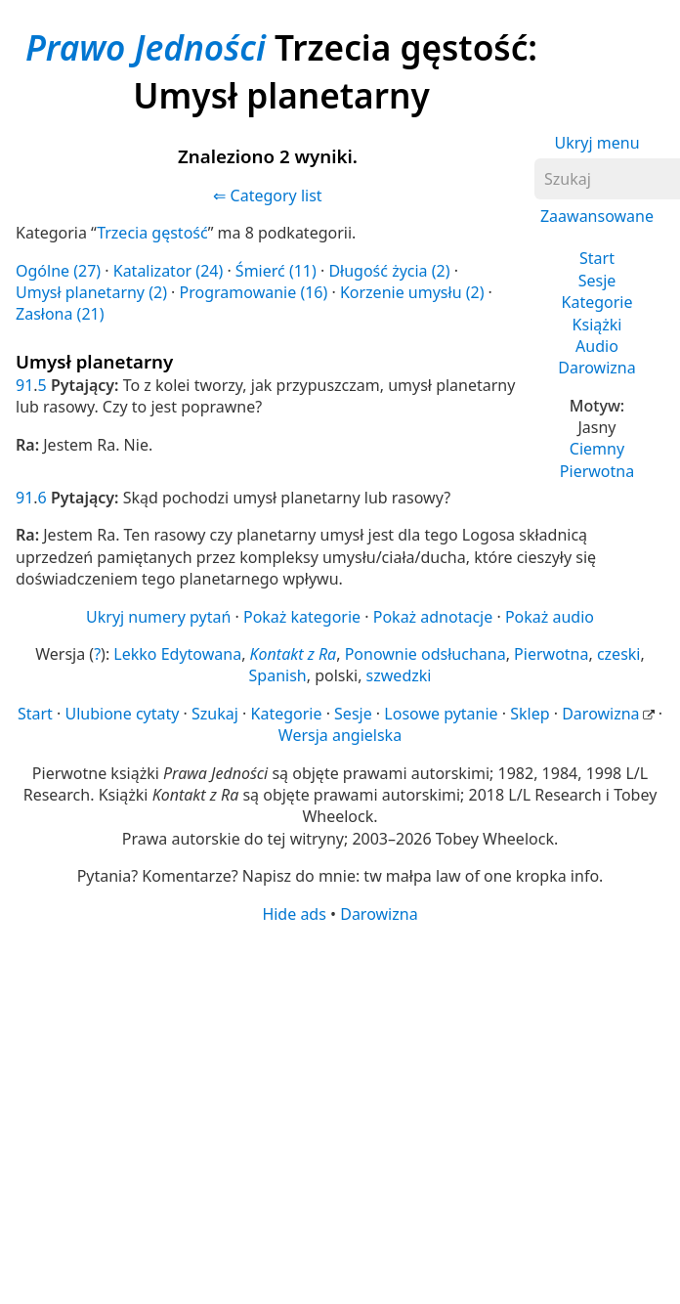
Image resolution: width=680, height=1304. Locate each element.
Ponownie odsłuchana (425, 654)
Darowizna (596, 367)
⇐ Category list (267, 195)
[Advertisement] (291, 1077)
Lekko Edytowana (177, 654)
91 (24, 385)
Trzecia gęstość (152, 232)
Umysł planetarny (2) (91, 292)
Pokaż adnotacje (433, 617)
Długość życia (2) (388, 271)
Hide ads (294, 914)
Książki (597, 324)
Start (597, 258)
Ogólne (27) (58, 271)
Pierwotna (597, 471)
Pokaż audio (549, 617)
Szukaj (214, 713)
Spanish (278, 675)
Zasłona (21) (60, 314)
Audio (596, 346)
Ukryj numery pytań (158, 617)
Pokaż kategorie (302, 617)
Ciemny (597, 448)
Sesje (597, 280)
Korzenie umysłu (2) (412, 292)
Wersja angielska (340, 735)
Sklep (529, 713)
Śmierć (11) (276, 271)
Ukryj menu (596, 142)
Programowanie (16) (254, 292)
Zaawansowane (597, 216)
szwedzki (399, 675)
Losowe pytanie (440, 713)
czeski (619, 654)
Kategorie (597, 302)
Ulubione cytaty (121, 713)
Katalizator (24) (168, 271)
